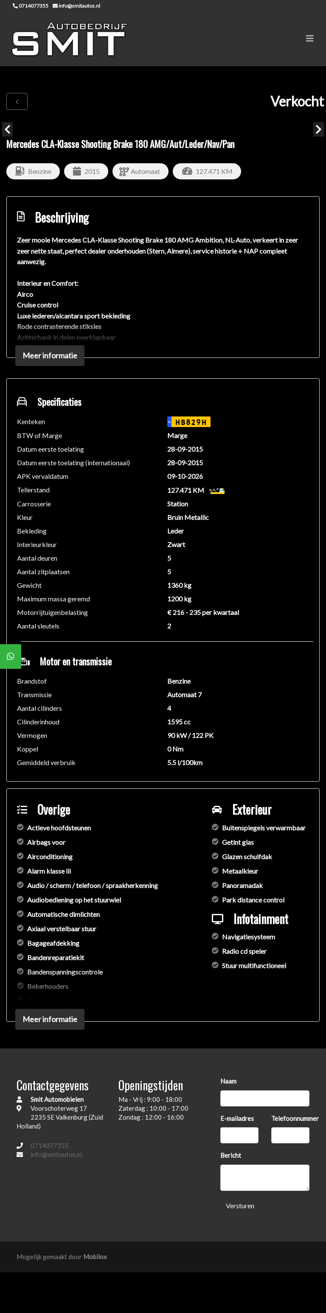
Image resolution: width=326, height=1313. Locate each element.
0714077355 (50, 1145)
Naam (228, 1081)
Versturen (240, 1205)
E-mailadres (237, 1118)
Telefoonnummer (295, 1118)
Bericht (230, 1155)
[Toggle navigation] (310, 38)
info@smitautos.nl (56, 1154)
